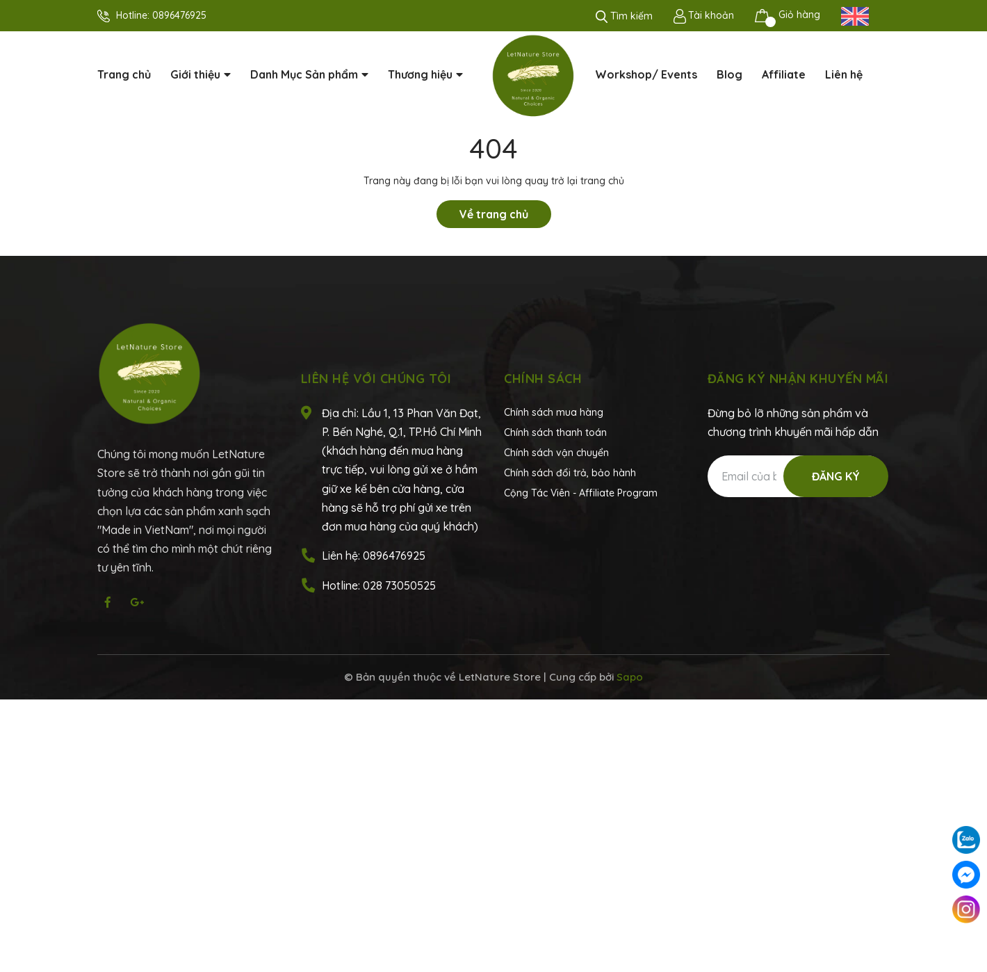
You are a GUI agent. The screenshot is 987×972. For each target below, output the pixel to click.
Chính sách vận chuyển (556, 452)
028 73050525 (399, 585)
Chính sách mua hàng (553, 412)
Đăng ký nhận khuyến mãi (798, 379)
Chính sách (543, 379)
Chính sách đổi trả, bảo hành (570, 473)
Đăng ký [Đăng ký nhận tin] (836, 476)
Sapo (630, 676)
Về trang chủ (493, 214)
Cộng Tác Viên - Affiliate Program (581, 493)
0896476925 (179, 15)
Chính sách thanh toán (555, 432)
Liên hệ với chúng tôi (376, 379)
